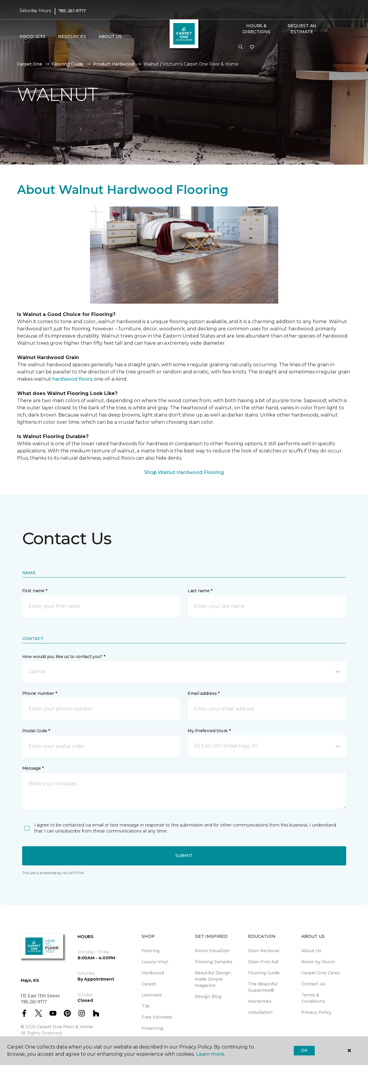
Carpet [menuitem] (149, 984)
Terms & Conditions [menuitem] (313, 998)
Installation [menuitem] (260, 1012)
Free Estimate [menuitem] (157, 1017)
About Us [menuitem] (311, 950)
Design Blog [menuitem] (208, 996)
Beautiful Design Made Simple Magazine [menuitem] (213, 979)
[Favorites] (252, 47)
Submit (184, 855)
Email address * (204, 693)
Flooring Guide (67, 64)
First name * (35, 591)
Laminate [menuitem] (152, 995)
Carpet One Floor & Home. (65, 1026)
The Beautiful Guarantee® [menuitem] (262, 987)
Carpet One (29, 64)
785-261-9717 (72, 10)
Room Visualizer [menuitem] (212, 950)
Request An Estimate (302, 28)
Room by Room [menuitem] (318, 961)
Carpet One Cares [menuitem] (320, 973)
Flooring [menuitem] (150, 950)
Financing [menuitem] (152, 1028)
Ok (304, 1050)
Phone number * (39, 693)
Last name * (200, 591)
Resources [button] (72, 36)
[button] (240, 47)
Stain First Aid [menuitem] (263, 961)
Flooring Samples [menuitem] (213, 961)
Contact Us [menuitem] (313, 984)
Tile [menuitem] (146, 1006)
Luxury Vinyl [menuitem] (155, 961)
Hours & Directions (256, 28)
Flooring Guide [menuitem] (264, 973)
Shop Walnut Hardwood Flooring (184, 472)
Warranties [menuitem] (260, 1001)
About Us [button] (110, 36)
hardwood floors (72, 379)
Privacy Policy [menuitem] (316, 1012)
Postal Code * (36, 731)
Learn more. (210, 1054)
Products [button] (32, 36)
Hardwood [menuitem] (153, 973)
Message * (33, 768)
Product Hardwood (113, 64)
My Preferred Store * (209, 731)
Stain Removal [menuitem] (263, 950)
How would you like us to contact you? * (63, 656)
